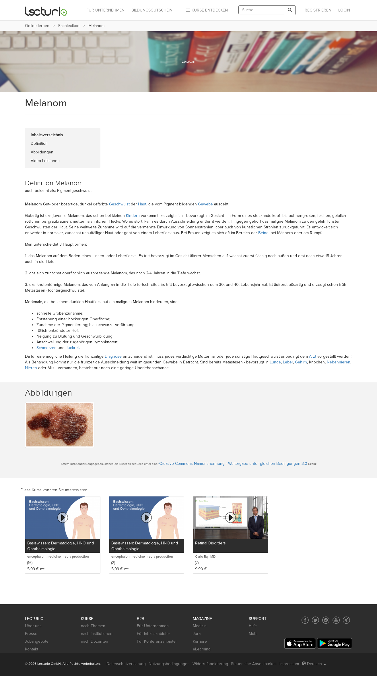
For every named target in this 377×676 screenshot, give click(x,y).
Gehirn (301, 362)
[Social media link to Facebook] (305, 620)
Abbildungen (42, 152)
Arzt (312, 356)
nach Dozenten (94, 641)
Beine (263, 232)
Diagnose (113, 356)
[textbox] (261, 9)
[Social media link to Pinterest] (325, 620)
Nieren (31, 367)
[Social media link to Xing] (346, 620)
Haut (142, 204)
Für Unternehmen (153, 625)
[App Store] (300, 643)
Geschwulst (119, 204)
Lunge (275, 362)
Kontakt (31, 649)
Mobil (253, 633)
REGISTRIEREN (318, 10)
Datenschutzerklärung (126, 663)
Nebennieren (338, 362)
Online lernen (37, 25)
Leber (288, 362)
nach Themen (93, 625)
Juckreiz (73, 347)
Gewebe (205, 204)
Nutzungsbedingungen (169, 663)
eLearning (202, 649)
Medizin (200, 625)
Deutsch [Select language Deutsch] (314, 663)
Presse (31, 633)
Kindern (133, 215)
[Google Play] (334, 643)
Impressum (289, 663)
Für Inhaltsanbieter (153, 633)
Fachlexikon (68, 25)
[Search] (290, 10)
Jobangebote (36, 641)
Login (344, 10)
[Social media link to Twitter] (315, 620)
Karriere (200, 641)
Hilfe (253, 625)
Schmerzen (46, 347)
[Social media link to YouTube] (336, 620)
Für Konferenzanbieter (157, 641)
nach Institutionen (96, 633)
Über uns (33, 625)
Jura (197, 633)
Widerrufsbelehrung (210, 663)
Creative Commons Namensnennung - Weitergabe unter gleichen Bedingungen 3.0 (233, 463)
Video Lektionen (45, 160)
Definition (39, 143)
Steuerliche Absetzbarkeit (254, 663)
